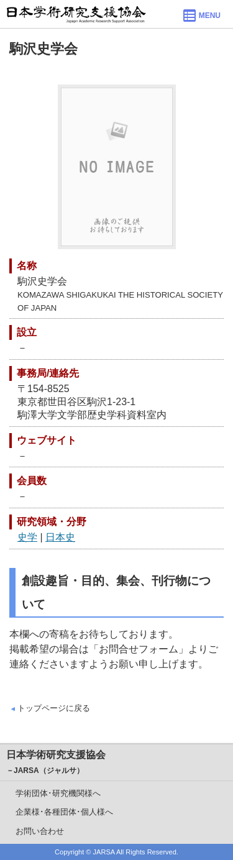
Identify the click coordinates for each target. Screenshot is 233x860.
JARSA (104, 852)
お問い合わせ (40, 831)
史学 (27, 537)
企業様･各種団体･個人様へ (64, 812)
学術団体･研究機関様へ (58, 793)
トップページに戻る (53, 708)
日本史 (60, 537)
